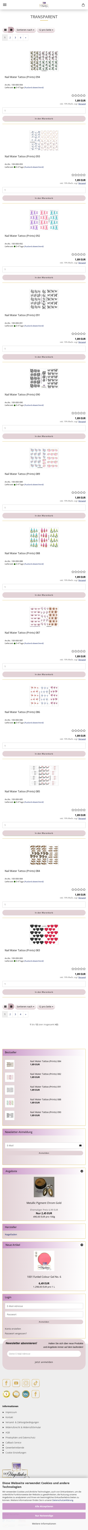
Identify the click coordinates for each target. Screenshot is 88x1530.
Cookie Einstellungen (16, 1452)
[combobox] (25, 30)
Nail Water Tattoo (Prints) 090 (22, 394)
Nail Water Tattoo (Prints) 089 (22, 474)
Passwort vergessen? (16, 1333)
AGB (8, 1432)
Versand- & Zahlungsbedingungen (22, 1422)
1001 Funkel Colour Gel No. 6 (44, 1277)
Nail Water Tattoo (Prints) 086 (22, 712)
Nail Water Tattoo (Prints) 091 (22, 315)
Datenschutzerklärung (62, 1500)
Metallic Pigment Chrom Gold (44, 1203)
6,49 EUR (44, 1283)
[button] (5, 30)
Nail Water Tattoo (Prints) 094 (22, 77)
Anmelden (44, 1153)
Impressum (11, 1412)
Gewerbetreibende (15, 1447)
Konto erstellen (13, 1328)
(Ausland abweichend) (34, 87)
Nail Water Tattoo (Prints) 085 (22, 791)
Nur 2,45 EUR (44, 1211)
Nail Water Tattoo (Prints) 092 (22, 236)
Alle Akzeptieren (44, 1506)
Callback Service (13, 1442)
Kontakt (9, 1417)
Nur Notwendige (44, 1515)
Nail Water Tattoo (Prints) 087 (22, 632)
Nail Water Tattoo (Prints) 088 (22, 553)
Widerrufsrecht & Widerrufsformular (23, 1427)
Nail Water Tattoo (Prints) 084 (22, 871)
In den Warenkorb (44, 118)
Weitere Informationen (44, 1523)
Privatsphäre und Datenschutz (20, 1437)
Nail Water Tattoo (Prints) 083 (22, 950)
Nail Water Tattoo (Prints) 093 (22, 156)
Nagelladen (11, 1234)
